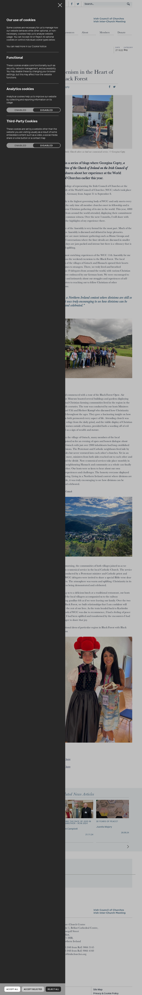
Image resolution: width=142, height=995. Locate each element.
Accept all (12, 989)
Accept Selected (33, 989)
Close (60, 3)
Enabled (20, 110)
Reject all (53, 989)
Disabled (46, 110)
